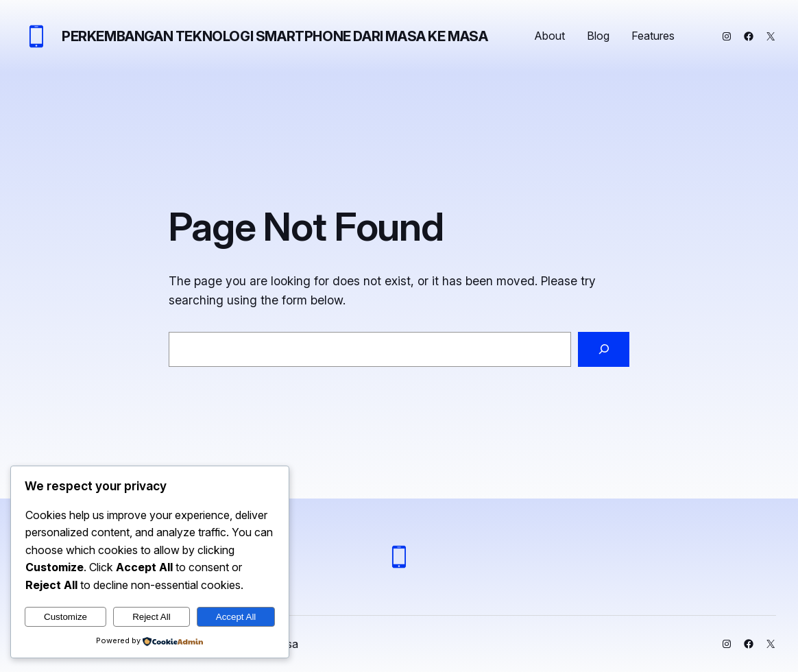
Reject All (151, 617)
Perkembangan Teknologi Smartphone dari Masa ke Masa (275, 36)
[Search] (603, 349)
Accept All (236, 617)
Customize (65, 617)
